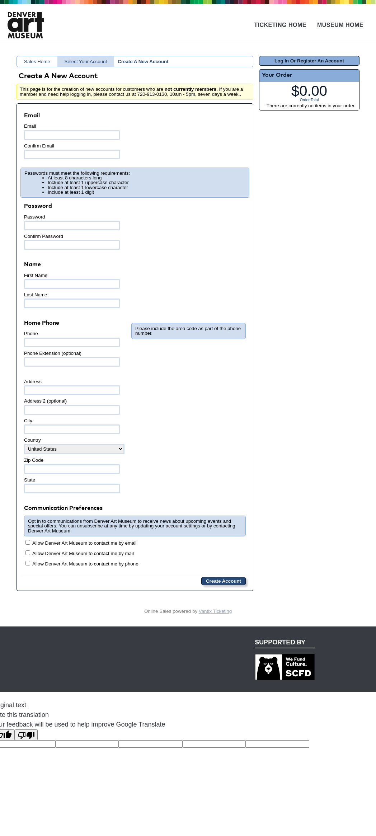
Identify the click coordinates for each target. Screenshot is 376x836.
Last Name (72, 300)
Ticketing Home (280, 25)
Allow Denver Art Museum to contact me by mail (79, 553)
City (72, 426)
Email (72, 131)
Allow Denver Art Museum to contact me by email (80, 543)
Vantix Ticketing (215, 611)
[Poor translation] (26, 734)
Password (72, 222)
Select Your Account (86, 61)
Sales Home (37, 61)
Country (74, 445)
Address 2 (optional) (72, 406)
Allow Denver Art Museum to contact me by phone (81, 564)
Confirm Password (72, 242)
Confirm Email (72, 151)
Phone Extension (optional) (72, 359)
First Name (72, 281)
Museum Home (340, 25)
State (72, 485)
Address (72, 387)
